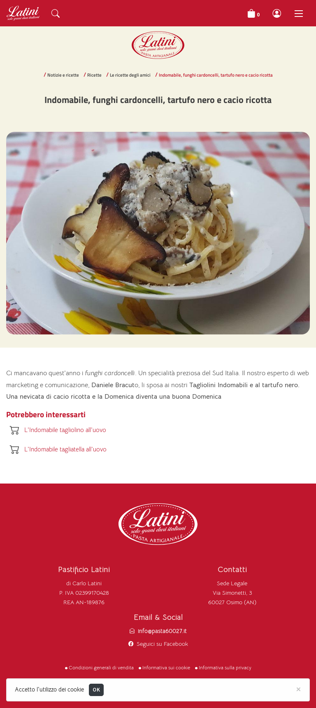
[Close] (298, 689)
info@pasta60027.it (162, 631)
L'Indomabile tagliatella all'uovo (65, 449)
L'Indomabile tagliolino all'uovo (65, 430)
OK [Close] (96, 690)
